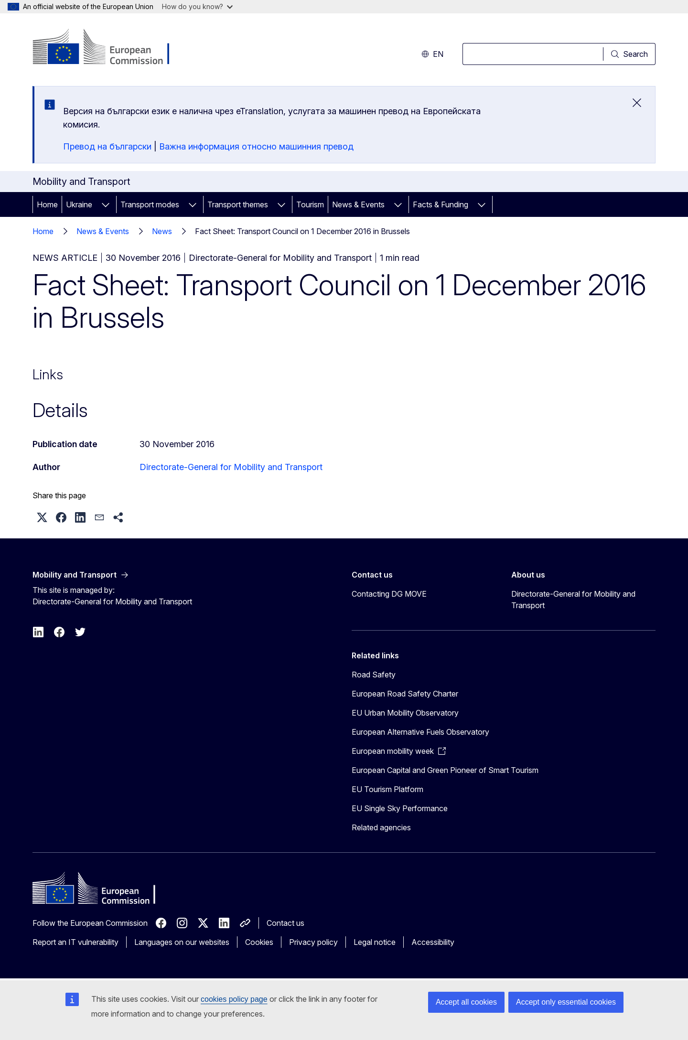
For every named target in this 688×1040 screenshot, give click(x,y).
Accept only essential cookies (566, 1002)
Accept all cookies (466, 1002)
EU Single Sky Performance (400, 808)
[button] (42, 517)
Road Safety (374, 674)
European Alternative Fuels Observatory (420, 732)
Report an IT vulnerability (75, 942)
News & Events (358, 204)
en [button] (432, 54)
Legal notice (375, 942)
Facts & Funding (440, 204)
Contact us (285, 923)
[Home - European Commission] (109, 48)
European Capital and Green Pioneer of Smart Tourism (445, 770)
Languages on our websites (181, 942)
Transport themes (237, 204)
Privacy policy (313, 942)
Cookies (259, 942)
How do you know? (197, 6)
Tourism (310, 204)
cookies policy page (234, 999)
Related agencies (381, 827)
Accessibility (432, 942)
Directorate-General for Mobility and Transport (231, 467)
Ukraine (79, 204)
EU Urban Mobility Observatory (405, 713)
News (162, 231)
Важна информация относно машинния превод (256, 146)
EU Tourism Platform (387, 789)
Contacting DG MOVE (389, 594)
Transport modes (149, 204)
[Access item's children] (105, 204)
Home (47, 204)
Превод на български (107, 146)
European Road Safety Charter (405, 693)
